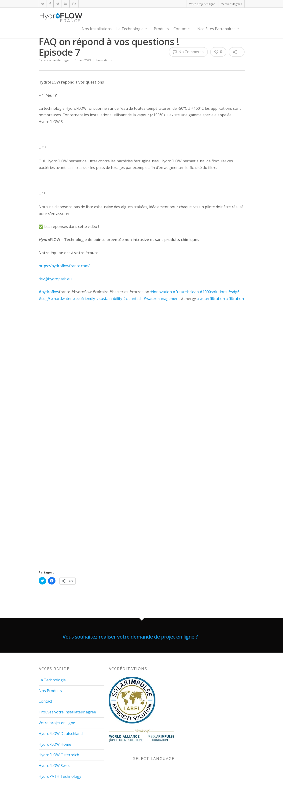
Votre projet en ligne (202, 4)
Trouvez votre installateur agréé (67, 710)
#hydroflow (49, 291)
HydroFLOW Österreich (59, 753)
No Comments (188, 51)
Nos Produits (50, 688)
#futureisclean (186, 291)
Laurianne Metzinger (56, 60)
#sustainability (109, 298)
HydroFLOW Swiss (54, 764)
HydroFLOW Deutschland (61, 731)
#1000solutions (213, 291)
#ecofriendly (84, 298)
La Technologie (131, 28)
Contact (182, 28)
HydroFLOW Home (55, 742)
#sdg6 (233, 291)
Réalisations (104, 60)
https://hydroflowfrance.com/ (64, 265)
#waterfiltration (211, 298)
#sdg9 (44, 298)
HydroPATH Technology (60, 774)
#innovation (161, 291)
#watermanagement (161, 298)
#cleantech (133, 298)
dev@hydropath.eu (55, 278)
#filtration (235, 298)
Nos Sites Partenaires (218, 28)
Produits (161, 28)
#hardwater (61, 298)
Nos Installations (97, 28)
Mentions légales (231, 4)
